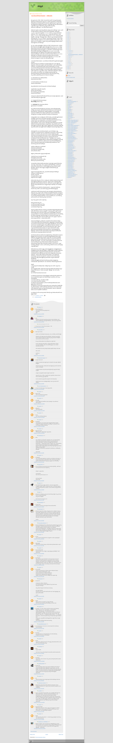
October (69, 53)
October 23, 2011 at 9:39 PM (39, 604)
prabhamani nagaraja (42, 682)
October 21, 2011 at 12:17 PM (39, 410)
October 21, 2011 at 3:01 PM (39, 452)
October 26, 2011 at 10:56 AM (39, 661)
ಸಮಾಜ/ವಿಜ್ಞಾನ (70, 114)
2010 (68, 66)
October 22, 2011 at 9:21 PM (39, 576)
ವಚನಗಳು (69, 110)
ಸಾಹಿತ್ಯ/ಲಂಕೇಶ (70, 167)
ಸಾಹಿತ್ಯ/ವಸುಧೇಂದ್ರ (71, 169)
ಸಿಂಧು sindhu (40, 329)
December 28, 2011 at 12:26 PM (39, 728)
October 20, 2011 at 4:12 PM (39, 327)
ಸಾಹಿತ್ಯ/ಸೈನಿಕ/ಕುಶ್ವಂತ (71, 175)
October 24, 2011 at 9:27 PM (39, 628)
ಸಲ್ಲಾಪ (40, 6)
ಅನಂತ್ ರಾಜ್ (40, 509)
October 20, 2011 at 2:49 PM (39, 313)
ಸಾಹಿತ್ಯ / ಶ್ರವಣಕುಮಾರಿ (71, 122)
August (69, 57)
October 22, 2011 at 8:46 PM (39, 532)
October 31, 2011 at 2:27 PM (39, 711)
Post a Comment (34, 731)
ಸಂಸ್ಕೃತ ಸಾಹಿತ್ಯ (70, 117)
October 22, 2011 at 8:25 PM (39, 520)
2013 (68, 46)
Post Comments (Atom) (40, 737)
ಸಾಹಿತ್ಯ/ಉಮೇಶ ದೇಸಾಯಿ (72, 138)
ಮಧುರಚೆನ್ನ (69, 109)
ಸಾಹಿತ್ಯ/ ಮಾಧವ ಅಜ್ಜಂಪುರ (72, 130)
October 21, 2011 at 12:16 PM (39, 403)
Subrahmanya (40, 435)
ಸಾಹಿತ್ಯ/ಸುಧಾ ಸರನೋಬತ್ (72, 174)
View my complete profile (70, 77)
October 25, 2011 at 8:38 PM (39, 636)
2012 (68, 47)
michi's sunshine (71, 18)
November (70, 51)
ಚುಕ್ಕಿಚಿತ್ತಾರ (40, 316)
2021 (68, 36)
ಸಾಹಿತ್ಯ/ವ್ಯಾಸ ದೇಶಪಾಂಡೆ (72, 170)
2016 (68, 42)
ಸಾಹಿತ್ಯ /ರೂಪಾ (70, 124)
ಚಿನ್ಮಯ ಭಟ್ (40, 464)
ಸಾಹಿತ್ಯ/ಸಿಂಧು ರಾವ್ (71, 173)
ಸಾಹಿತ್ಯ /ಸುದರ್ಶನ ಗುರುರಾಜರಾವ (73, 125)
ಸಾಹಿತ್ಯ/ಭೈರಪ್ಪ (70, 165)
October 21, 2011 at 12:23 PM (39, 426)
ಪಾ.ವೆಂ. (69, 105)
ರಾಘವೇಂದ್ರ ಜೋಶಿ (41, 663)
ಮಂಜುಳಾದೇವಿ (40, 502)
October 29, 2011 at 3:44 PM (39, 673)
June (69, 59)
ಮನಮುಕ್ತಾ (40, 646)
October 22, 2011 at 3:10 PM (39, 489)
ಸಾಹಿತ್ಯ (69, 118)
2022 (68, 34)
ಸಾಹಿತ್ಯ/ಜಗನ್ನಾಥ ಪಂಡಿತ (71, 150)
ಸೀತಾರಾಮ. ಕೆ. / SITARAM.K (43, 721)
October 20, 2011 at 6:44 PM (39, 383)
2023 (68, 33)
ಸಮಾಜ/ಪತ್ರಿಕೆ (70, 113)
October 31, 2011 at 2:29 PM (39, 719)
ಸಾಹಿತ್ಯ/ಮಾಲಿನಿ (70, 166)
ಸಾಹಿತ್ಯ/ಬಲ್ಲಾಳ (70, 162)
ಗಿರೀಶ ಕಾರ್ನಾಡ (70, 102)
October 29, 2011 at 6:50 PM (39, 680)
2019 (68, 38)
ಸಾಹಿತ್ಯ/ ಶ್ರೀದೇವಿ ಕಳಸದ (71, 133)
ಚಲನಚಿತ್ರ (69, 104)
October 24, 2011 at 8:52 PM (39, 621)
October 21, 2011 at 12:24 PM (39, 433)
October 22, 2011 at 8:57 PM (39, 545)
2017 (68, 41)
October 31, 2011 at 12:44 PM (39, 702)
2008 (68, 68)
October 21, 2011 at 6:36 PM (39, 480)
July (69, 58)
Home (46, 734)
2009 (68, 67)
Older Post (61, 734)
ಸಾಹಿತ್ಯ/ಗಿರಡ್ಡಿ (70, 149)
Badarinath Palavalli (41, 357)
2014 (68, 45)
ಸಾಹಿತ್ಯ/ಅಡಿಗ (70, 134)
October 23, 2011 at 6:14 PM (39, 596)
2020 (68, 37)
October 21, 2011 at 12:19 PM (39, 417)
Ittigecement (40, 578)
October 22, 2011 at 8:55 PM (39, 538)
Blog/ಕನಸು (69, 100)
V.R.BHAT (40, 690)
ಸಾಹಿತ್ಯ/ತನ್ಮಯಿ (70, 154)
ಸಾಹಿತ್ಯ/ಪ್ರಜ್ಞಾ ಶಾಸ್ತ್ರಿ (71, 161)
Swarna (39, 307)
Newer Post (32, 734)
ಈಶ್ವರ (39, 492)
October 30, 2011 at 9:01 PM (39, 688)
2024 (68, 32)
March (69, 62)
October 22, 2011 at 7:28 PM (39, 506)
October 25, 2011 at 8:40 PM (39, 644)
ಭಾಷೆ (68, 108)
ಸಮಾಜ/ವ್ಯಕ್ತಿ (70, 116)
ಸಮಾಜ (69, 112)
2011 (68, 49)
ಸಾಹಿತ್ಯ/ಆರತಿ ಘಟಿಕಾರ (71, 137)
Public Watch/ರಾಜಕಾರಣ (72, 101)
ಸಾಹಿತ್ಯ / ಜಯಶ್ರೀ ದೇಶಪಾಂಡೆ (72, 121)
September (70, 55)
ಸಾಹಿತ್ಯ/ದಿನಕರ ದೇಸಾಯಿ (72, 158)
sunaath (39, 391)
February (70, 63)
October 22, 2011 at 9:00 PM (39, 553)
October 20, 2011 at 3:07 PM (39, 321)
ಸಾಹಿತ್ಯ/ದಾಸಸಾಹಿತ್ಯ (71, 157)
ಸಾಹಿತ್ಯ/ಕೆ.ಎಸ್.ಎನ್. (71, 146)
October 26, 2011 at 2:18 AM (39, 653)
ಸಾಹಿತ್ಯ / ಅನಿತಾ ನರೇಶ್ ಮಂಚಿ (73, 120)
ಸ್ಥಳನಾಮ (69, 177)
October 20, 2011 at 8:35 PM (39, 389)
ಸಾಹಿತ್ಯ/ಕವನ (70, 142)
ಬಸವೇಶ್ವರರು (70, 106)
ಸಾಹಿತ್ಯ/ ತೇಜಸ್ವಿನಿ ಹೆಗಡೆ (71, 129)
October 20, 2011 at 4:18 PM (39, 355)
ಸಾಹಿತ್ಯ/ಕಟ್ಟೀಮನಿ (70, 141)
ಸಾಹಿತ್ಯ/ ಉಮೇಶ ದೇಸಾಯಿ (72, 126)
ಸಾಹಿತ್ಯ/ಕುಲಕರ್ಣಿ (70, 145)
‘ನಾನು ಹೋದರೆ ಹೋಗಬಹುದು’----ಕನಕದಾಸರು (75, 54)
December (70, 50)
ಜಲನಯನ (40, 606)
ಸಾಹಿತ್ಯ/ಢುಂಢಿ (70, 153)
